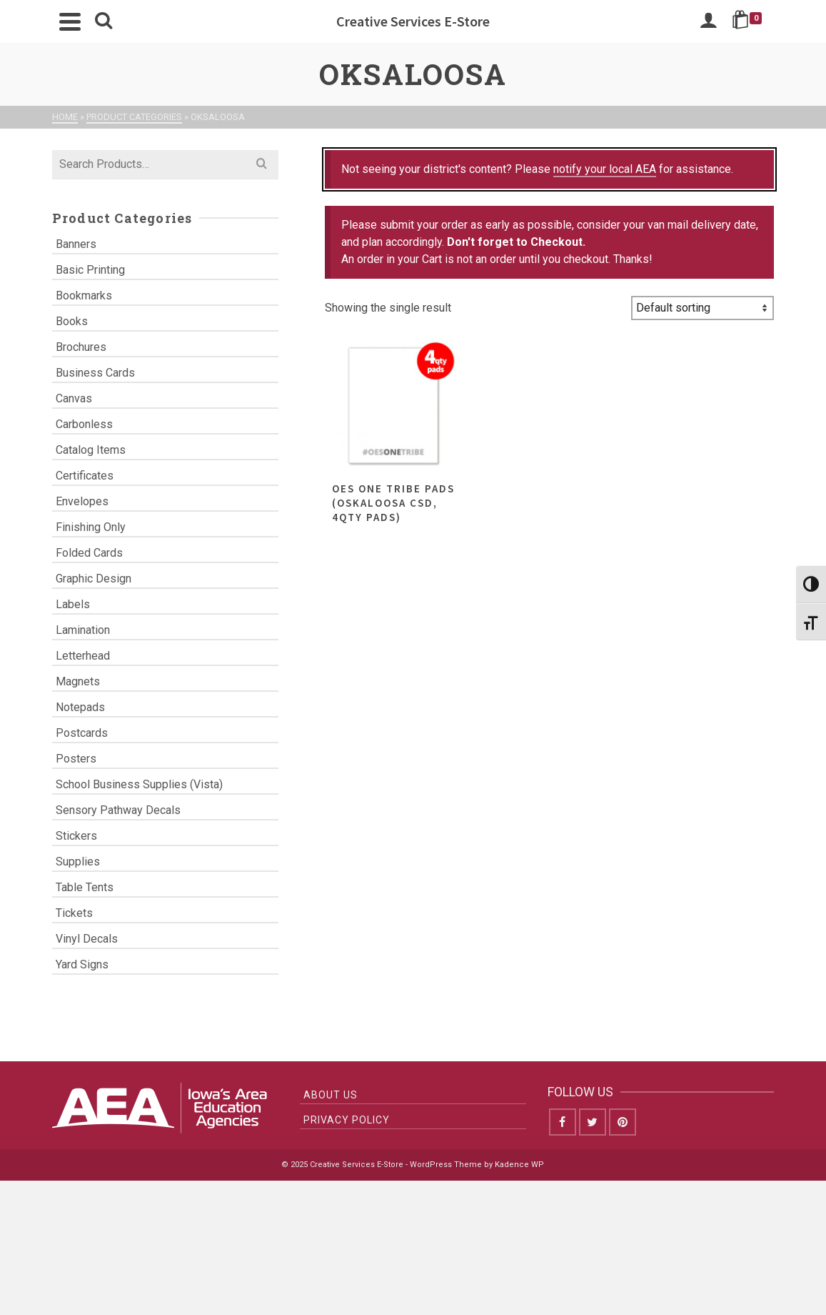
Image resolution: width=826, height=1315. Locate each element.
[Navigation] (70, 21)
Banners (76, 244)
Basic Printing (90, 270)
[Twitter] (592, 1122)
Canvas (74, 398)
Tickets (74, 913)
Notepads (80, 707)
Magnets (78, 681)
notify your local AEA (604, 169)
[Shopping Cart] (749, 21)
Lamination (83, 630)
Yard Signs (82, 964)
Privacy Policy (346, 1120)
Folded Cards (89, 553)
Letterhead (83, 656)
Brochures (81, 347)
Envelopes (82, 501)
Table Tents (85, 887)
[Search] (103, 21)
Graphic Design (93, 578)
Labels (73, 604)
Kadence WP (519, 1164)
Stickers (76, 836)
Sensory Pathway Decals (118, 810)
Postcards (82, 733)
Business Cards (95, 372)
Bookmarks (84, 295)
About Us (330, 1095)
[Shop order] (702, 308)
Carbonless (84, 424)
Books (72, 321)
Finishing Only (91, 527)
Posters (76, 758)
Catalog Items (91, 450)
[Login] (708, 21)
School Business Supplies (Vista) (139, 784)
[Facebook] (562, 1122)
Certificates (85, 475)
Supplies (78, 861)
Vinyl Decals (87, 939)
